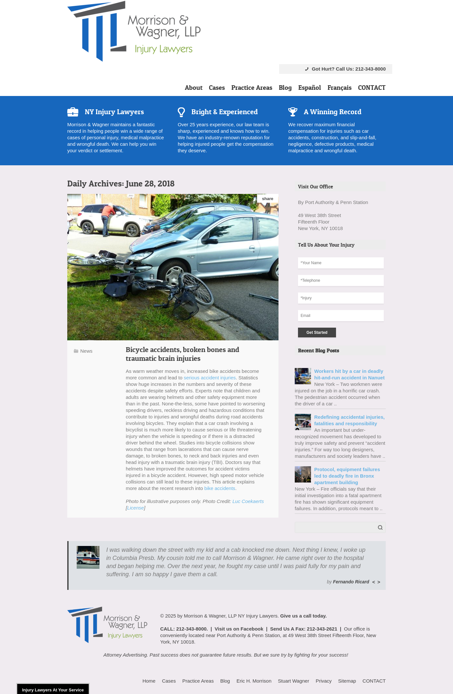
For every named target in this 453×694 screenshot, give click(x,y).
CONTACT (372, 87)
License (135, 507)
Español (309, 87)
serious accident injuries (210, 377)
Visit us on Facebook (239, 629)
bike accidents (219, 488)
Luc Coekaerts (248, 501)
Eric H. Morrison (254, 681)
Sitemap (347, 681)
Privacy (323, 681)
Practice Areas (251, 87)
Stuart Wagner (293, 681)
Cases (217, 87)
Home (148, 681)
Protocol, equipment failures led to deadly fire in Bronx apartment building (347, 476)
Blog (285, 87)
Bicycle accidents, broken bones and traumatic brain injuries (182, 354)
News (86, 351)
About (193, 87)
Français (340, 87)
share (267, 198)
